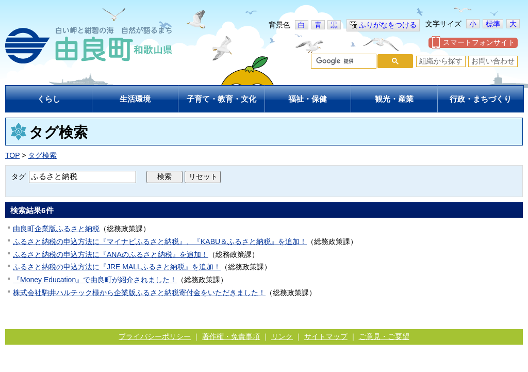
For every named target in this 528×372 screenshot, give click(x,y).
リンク (282, 336)
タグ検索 (42, 155)
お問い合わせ (493, 61)
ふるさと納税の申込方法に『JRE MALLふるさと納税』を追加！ (117, 267)
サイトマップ (326, 336)
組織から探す (441, 61)
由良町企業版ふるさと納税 (56, 228)
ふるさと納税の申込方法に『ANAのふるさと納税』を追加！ (110, 254)
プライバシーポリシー (155, 336)
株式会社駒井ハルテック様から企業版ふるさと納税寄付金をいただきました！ (139, 292)
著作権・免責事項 (231, 336)
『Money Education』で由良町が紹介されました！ (95, 280)
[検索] (342, 61)
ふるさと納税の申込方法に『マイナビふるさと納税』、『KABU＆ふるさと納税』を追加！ (160, 241)
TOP (12, 155)
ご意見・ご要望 (384, 336)
